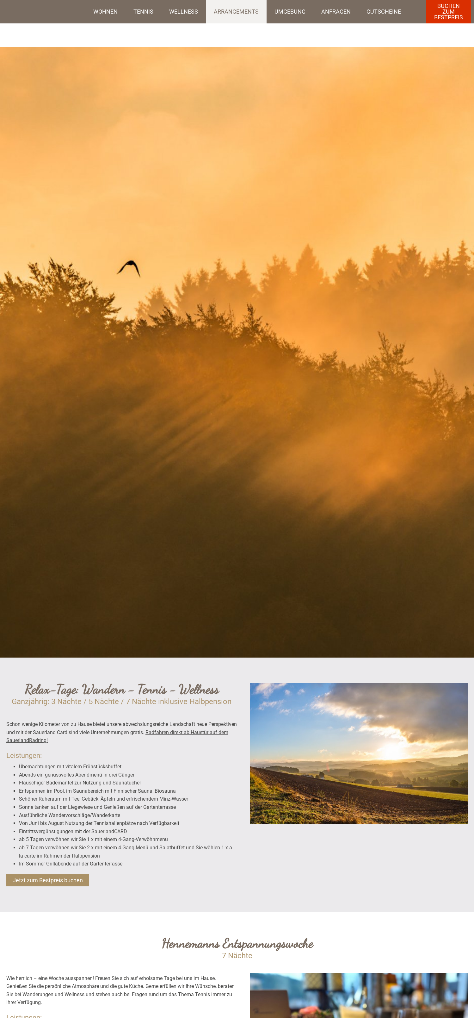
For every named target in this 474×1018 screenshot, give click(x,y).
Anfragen (336, 11)
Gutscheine (383, 11)
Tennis (143, 11)
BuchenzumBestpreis (448, 12)
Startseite (41, 11)
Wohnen (105, 11)
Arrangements (236, 11)
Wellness (183, 11)
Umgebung (289, 11)
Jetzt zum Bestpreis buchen (48, 880)
